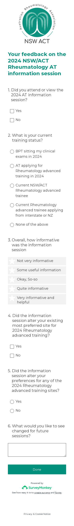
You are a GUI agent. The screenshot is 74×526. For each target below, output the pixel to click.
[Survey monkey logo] (37, 487)
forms (58, 492)
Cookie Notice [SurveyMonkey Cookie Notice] (43, 513)
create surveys (42, 492)
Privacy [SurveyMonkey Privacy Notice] (28, 513)
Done (37, 469)
